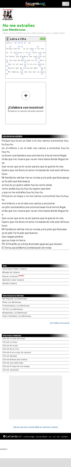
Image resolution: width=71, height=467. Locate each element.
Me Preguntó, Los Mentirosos (14, 299)
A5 (16, 43)
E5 (25, 43)
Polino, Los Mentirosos (11, 302)
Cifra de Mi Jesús (10, 346)
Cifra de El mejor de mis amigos (16, 366)
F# (19, 43)
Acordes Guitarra (9, 283)
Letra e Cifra (18, 39)
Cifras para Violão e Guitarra (14, 269)
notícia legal (29, 436)
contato (64, 436)
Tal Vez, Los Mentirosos (12, 309)
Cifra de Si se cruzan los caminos (16, 352)
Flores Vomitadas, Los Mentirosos (16, 316)
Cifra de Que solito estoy (12, 363)
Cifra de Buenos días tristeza (14, 359)
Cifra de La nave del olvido (13, 339)
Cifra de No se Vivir (10, 349)
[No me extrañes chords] (47, 427)
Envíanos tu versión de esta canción (26, 101)
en (54, 436)
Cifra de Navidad (9, 356)
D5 (22, 43)
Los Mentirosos (14, 30)
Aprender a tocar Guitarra (13, 280)
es (50, 436)
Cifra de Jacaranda (10, 370)
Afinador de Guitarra (11, 272)
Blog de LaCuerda (13, 276)
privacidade (41, 436)
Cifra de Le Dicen (9, 342)
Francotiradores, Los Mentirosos (16, 306)
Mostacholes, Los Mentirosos (14, 313)
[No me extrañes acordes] (24, 427)
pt (58, 436)
